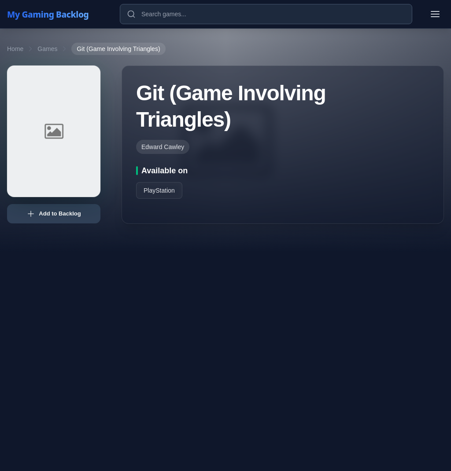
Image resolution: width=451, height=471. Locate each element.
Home (15, 48)
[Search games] (266, 14)
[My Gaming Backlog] (56, 14)
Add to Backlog (53, 213)
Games (47, 48)
